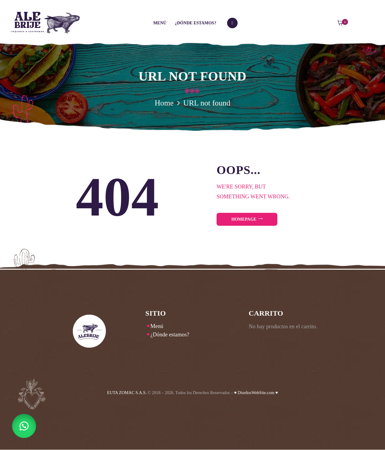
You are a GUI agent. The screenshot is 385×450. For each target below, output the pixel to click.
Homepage (243, 219)
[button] (24, 426)
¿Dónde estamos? (169, 335)
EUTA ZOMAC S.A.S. (126, 392)
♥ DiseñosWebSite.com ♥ (256, 392)
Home (164, 103)
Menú (156, 326)
